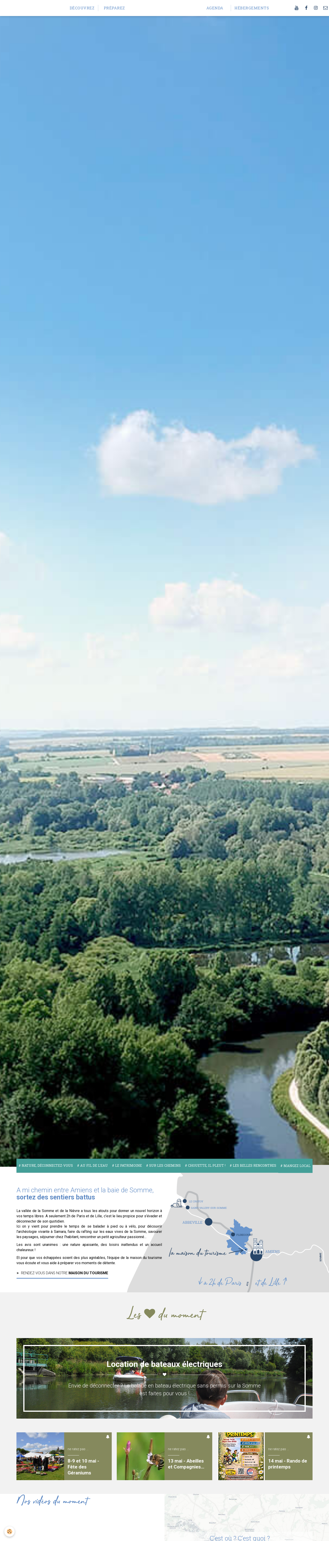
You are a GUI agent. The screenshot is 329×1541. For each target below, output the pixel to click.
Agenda (214, 8)
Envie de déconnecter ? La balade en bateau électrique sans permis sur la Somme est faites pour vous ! (164, 1389)
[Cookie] (10, 1531)
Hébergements (248, 8)
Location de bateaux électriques (164, 1364)
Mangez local (296, 1166)
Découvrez (82, 8)
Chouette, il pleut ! (206, 1165)
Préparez (114, 8)
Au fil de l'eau (93, 1165)
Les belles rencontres (254, 1165)
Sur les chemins (164, 1165)
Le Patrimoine (128, 1165)
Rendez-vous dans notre (64, 1273)
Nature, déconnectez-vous (47, 1165)
